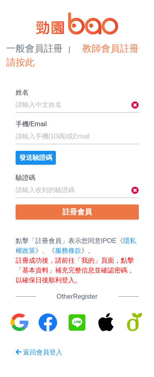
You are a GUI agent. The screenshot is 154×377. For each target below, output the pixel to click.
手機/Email (31, 123)
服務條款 (68, 250)
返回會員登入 (39, 352)
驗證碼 (25, 177)
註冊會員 (77, 212)
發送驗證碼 (35, 157)
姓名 (22, 92)
